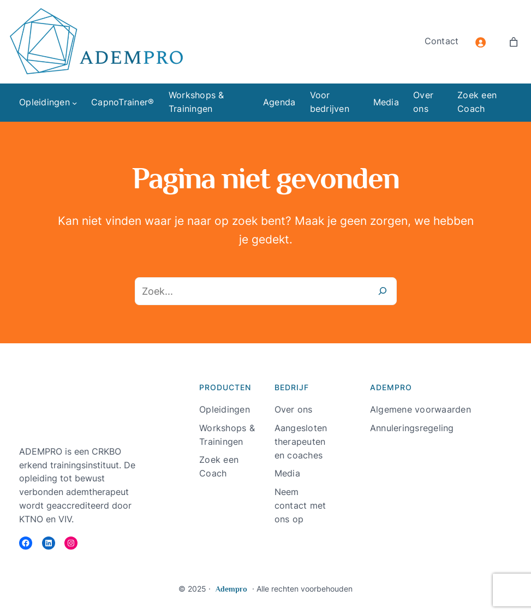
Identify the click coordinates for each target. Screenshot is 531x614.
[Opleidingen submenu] (74, 102)
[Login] (480, 42)
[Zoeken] (382, 291)
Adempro (231, 589)
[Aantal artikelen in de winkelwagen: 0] (514, 42)
